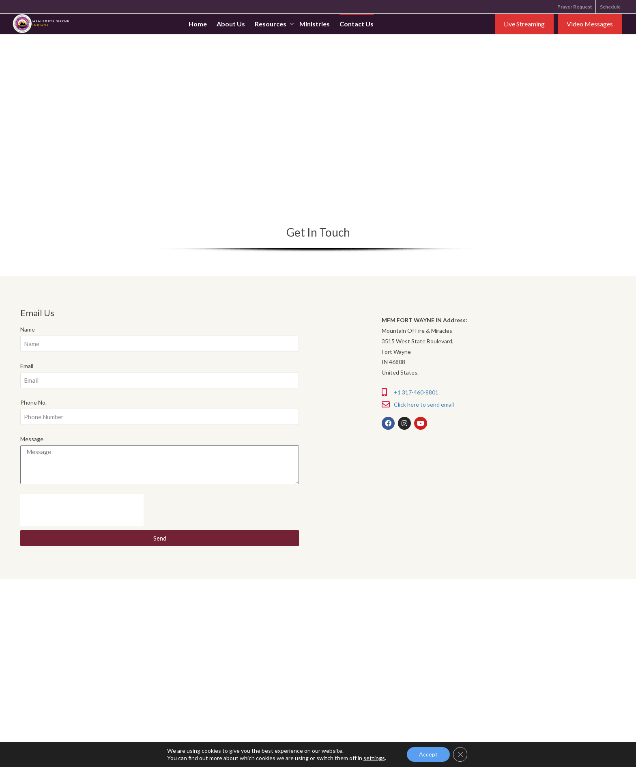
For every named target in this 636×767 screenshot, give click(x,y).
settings (374, 757)
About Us (231, 24)
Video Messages (590, 24)
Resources (271, 24)
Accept (428, 754)
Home (198, 24)
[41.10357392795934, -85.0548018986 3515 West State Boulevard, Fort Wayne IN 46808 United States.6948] (318, 118)
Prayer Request (574, 7)
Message (31, 438)
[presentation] (82, 510)
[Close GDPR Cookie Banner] (460, 754)
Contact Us (356, 24)
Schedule (610, 7)
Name (27, 329)
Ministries (314, 24)
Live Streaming (524, 24)
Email (26, 365)
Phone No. (33, 402)
